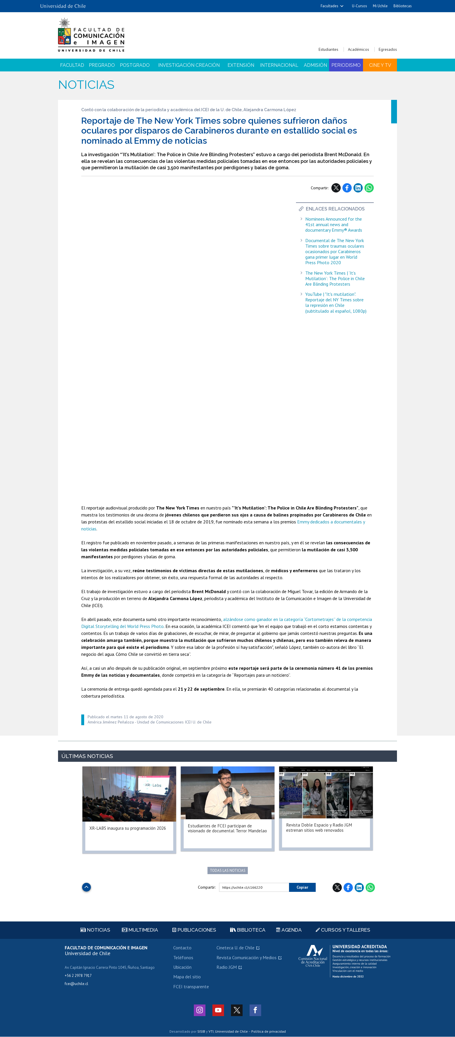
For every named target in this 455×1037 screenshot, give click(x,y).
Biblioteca (248, 930)
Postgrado (135, 65)
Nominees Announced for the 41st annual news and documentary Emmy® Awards (333, 224)
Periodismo (346, 65)
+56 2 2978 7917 (78, 975)
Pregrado (102, 65)
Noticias (86, 85)
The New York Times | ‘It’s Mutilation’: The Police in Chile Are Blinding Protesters (335, 278)
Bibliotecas (402, 5)
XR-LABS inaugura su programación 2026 (129, 828)
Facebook (347, 188)
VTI (211, 1031)
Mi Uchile (380, 5)
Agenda (289, 930)
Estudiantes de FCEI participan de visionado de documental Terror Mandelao (220, 831)
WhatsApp (369, 188)
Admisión (315, 65)
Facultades (329, 5)
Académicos (358, 49)
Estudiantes (328, 49)
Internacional (279, 65)
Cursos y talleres (343, 930)
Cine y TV (380, 65)
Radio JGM (226, 967)
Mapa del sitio (187, 977)
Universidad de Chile (231, 1031)
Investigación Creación (189, 65)
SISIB (201, 1031)
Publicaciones (194, 930)
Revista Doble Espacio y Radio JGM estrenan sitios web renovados (320, 827)
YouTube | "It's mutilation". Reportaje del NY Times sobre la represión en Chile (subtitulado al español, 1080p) (335, 302)
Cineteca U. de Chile (235, 948)
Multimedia (140, 930)
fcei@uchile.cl (76, 984)
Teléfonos (183, 957)
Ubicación (182, 967)
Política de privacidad (268, 1031)
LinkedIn (358, 187)
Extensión (241, 65)
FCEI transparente (191, 987)
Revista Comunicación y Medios (246, 957)
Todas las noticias (227, 870)
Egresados (388, 49)
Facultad (72, 65)
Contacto (182, 948)
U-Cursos (359, 5)
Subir (86, 885)
